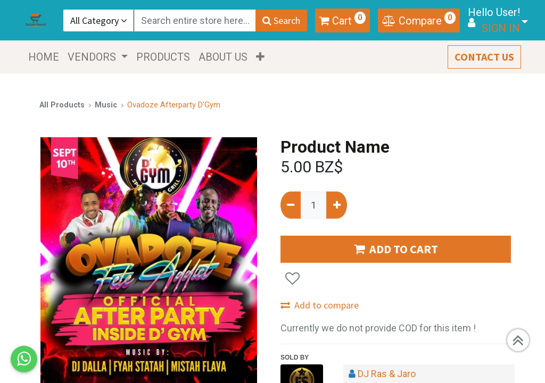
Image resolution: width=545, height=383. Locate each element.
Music (106, 105)
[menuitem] (44, 57)
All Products (62, 105)
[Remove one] (290, 205)
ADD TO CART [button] (396, 249)
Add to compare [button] (319, 305)
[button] (261, 57)
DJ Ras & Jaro (387, 373)
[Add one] (336, 205)
